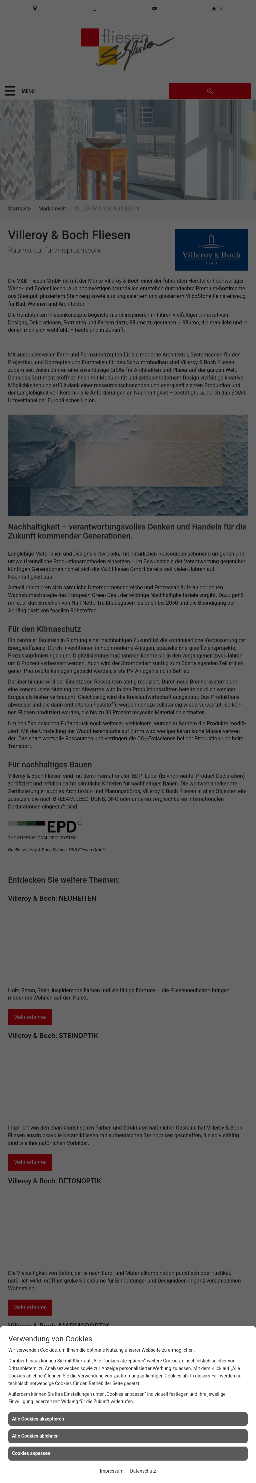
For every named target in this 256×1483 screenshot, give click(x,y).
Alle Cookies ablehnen (35, 1436)
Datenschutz (143, 1471)
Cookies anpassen (31, 1453)
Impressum (111, 1471)
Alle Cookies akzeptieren (38, 1419)
